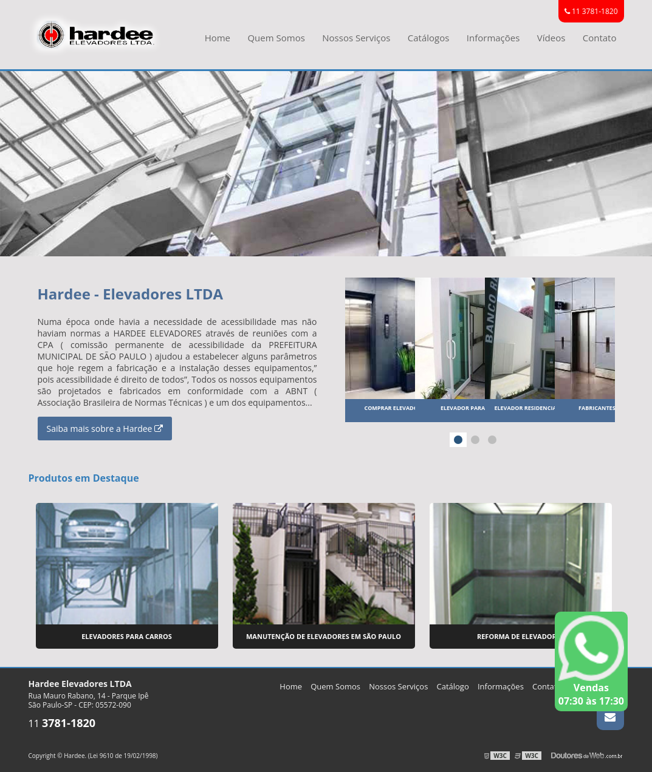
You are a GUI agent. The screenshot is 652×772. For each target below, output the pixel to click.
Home (217, 38)
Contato (600, 38)
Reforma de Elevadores (520, 636)
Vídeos (551, 38)
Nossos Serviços (356, 38)
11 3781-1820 (591, 11)
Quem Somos (275, 38)
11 (62, 723)
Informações (493, 38)
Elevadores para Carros (126, 636)
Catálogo (453, 686)
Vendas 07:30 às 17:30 (591, 661)
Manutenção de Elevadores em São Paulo (323, 636)
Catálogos (429, 38)
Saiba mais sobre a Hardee (105, 428)
